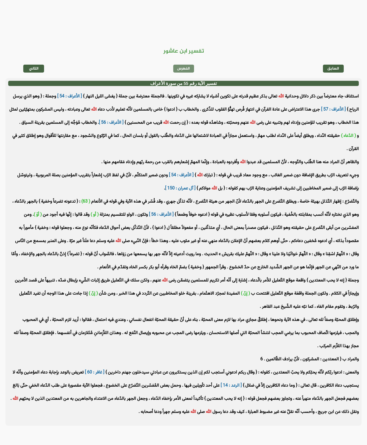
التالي (34, 68)
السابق (333, 68)
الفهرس (183, 68)
